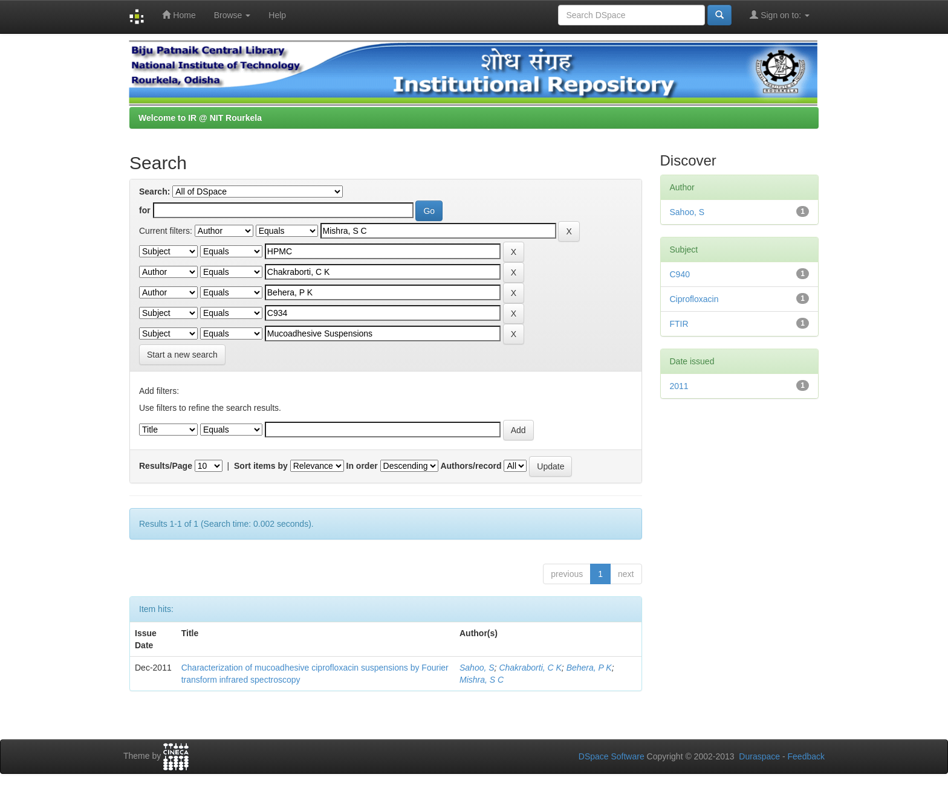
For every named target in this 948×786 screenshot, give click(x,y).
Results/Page (165, 466)
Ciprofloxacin (694, 299)
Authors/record (470, 466)
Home (178, 15)
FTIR (679, 324)
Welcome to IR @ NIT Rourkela (200, 118)
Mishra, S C (481, 680)
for (145, 210)
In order (362, 466)
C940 (680, 274)
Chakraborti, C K (530, 667)
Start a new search (182, 354)
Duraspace (759, 756)
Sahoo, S (477, 667)
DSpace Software (611, 756)
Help (277, 15)
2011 (679, 386)
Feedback (806, 756)
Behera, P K (589, 667)
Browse (232, 15)
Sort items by (261, 466)
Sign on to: (780, 15)
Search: (154, 191)
